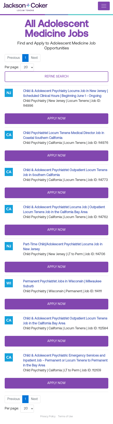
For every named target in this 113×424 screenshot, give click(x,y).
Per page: (12, 67)
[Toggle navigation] (104, 6)
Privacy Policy (47, 416)
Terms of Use (65, 416)
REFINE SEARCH (57, 76)
